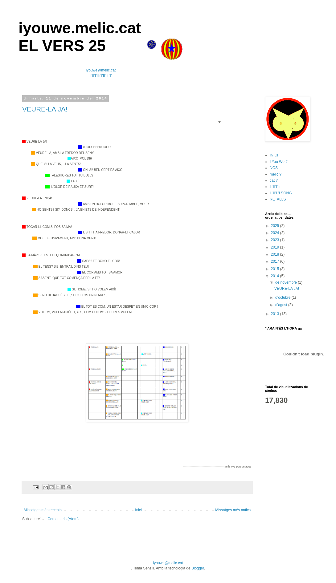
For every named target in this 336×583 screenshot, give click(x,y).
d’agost (281, 305)
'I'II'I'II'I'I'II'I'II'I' (101, 75)
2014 (275, 276)
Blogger (197, 568)
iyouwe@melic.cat (101, 70)
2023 (275, 240)
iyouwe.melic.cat (79, 28)
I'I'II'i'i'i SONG (281, 193)
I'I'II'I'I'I (275, 186)
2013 (275, 314)
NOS (274, 168)
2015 (275, 269)
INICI (274, 155)
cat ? (274, 180)
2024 (275, 233)
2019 (275, 247)
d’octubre (283, 297)
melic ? (275, 174)
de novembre (286, 282)
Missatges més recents (43, 510)
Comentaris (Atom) (63, 519)
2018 (275, 254)
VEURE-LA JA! (45, 109)
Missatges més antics (233, 510)
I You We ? (279, 162)
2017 (275, 261)
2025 (275, 226)
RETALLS (278, 199)
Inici (138, 510)
